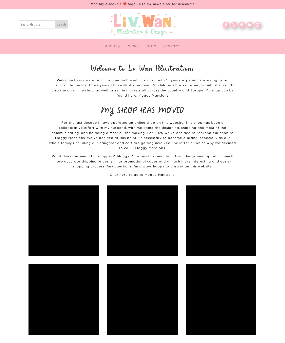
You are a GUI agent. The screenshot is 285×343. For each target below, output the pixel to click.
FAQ (108, 322)
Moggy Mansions (153, 95)
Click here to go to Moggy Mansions (142, 174)
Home (108, 296)
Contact (108, 328)
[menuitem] (112, 46)
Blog (109, 316)
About (108, 309)
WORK (109, 303)
